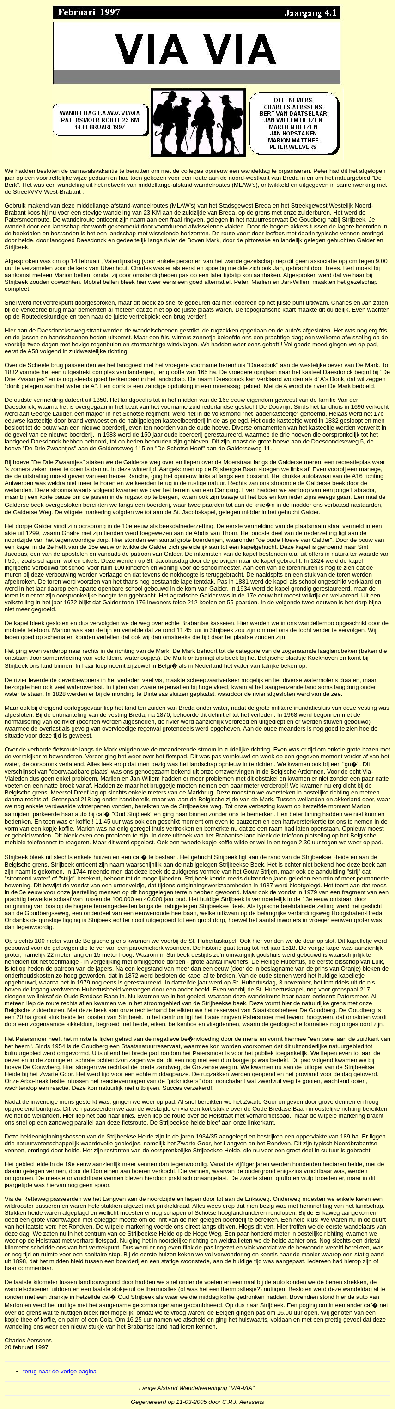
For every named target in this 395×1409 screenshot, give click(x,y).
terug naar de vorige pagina (60, 1371)
